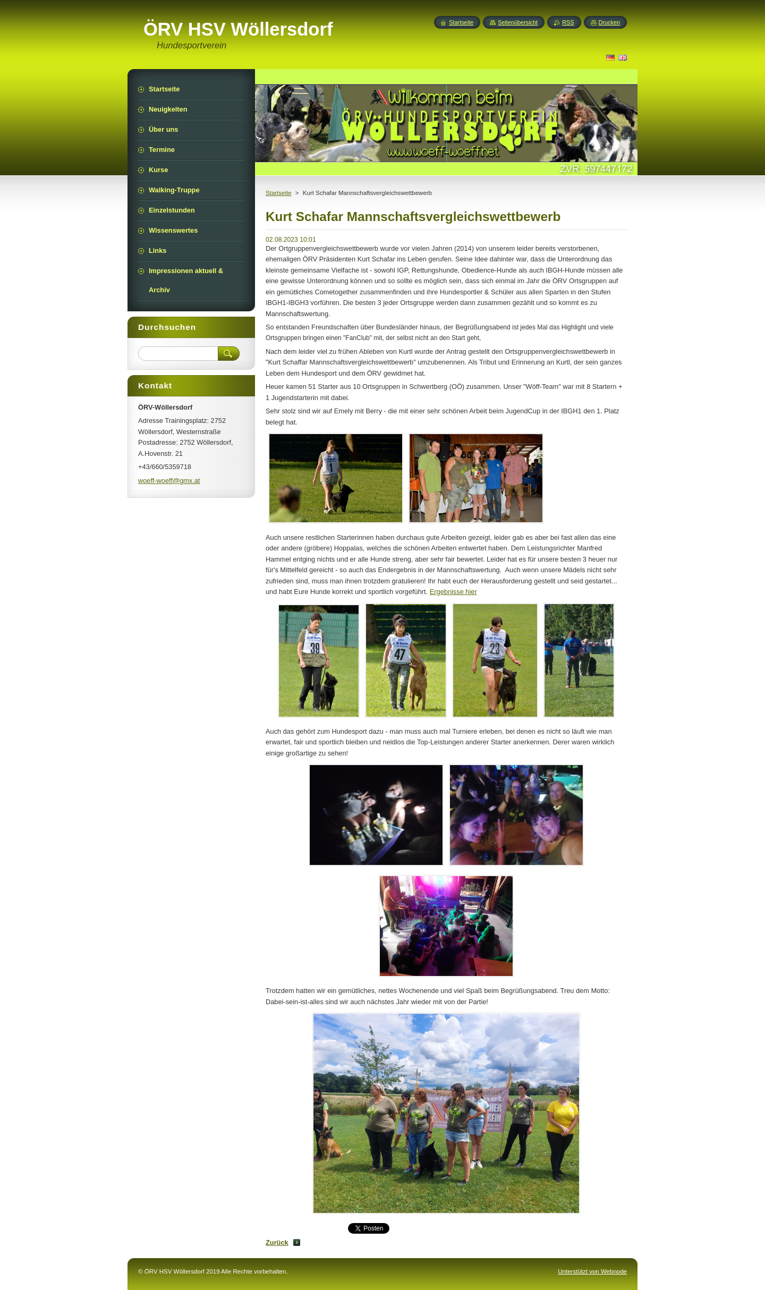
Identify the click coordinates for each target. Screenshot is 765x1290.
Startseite (279, 193)
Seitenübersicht (518, 22)
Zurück (277, 1242)
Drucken (609, 22)
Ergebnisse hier (453, 592)
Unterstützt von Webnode (592, 1271)
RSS (568, 22)
